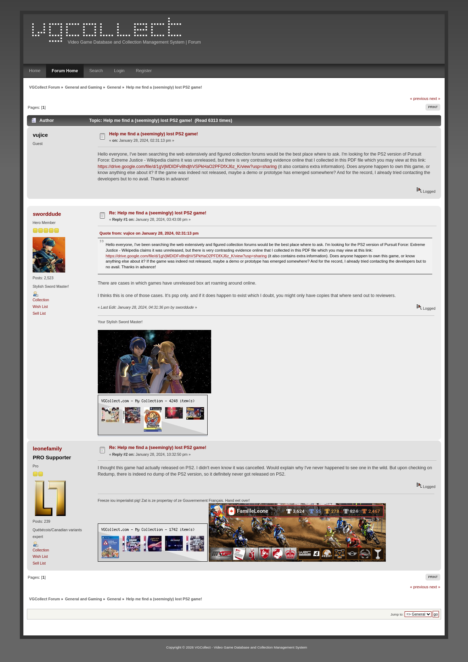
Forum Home (65, 70)
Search (96, 70)
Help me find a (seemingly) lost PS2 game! (153, 133)
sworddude (47, 214)
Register (144, 70)
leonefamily (47, 448)
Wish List (40, 306)
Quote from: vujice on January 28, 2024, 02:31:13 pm (149, 233)
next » (434, 98)
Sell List (39, 313)
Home (34, 70)
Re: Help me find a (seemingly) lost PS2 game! (157, 213)
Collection (41, 300)
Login (119, 70)
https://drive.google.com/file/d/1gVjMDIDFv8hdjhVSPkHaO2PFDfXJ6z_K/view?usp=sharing (187, 166)
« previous (419, 98)
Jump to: (397, 614)
